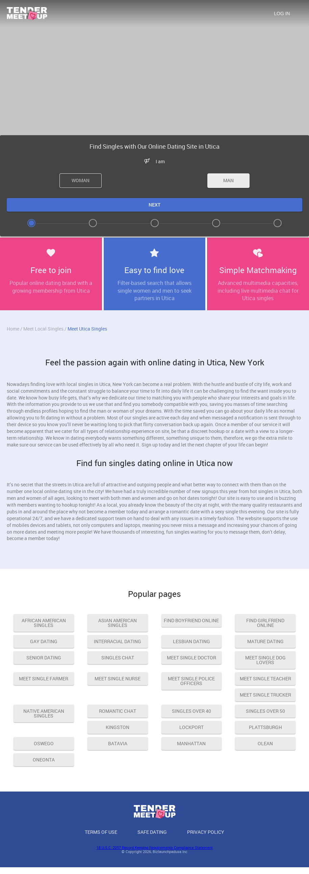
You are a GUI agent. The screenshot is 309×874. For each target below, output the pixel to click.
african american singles (44, 622)
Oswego (44, 743)
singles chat (117, 657)
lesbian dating (191, 641)
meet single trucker (265, 694)
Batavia (117, 743)
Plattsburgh (265, 727)
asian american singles (117, 622)
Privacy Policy (205, 832)
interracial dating (117, 641)
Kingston (117, 727)
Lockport (191, 727)
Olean (265, 743)
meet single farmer (43, 678)
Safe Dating (152, 832)
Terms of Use (101, 832)
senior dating (43, 657)
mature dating (265, 641)
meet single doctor (191, 657)
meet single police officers (191, 680)
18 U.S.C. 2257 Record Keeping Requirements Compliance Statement (155, 847)
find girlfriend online (265, 622)
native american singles (43, 713)
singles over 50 (265, 711)
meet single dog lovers (265, 659)
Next (154, 204)
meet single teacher (265, 678)
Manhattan (191, 743)
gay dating (43, 641)
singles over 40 (191, 711)
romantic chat (117, 711)
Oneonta (44, 759)
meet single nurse (117, 678)
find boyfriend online (191, 620)
